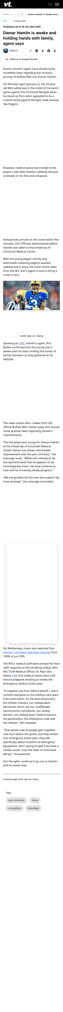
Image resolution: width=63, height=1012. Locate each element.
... (15, 14)
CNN (22, 343)
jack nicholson (17, 800)
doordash (33, 808)
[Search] (50, 4)
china (35, 800)
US (21, 14)
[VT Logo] (8, 4)
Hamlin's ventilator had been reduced (26, 652)
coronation (15, 808)
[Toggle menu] (57, 4)
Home (6, 14)
